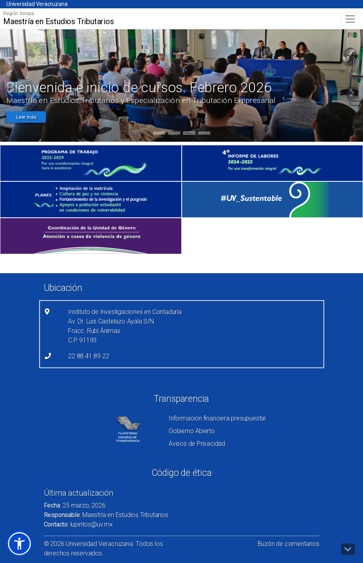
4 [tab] (204, 134)
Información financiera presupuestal (217, 418)
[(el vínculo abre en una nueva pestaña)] (91, 163)
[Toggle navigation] (350, 19)
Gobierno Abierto (192, 431)
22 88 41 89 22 (88, 356)
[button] (19, 543)
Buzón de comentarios (288, 544)
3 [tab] (189, 134)
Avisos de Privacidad (197, 443)
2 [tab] (174, 134)
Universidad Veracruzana (36, 4)
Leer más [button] (26, 117)
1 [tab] (159, 134)
